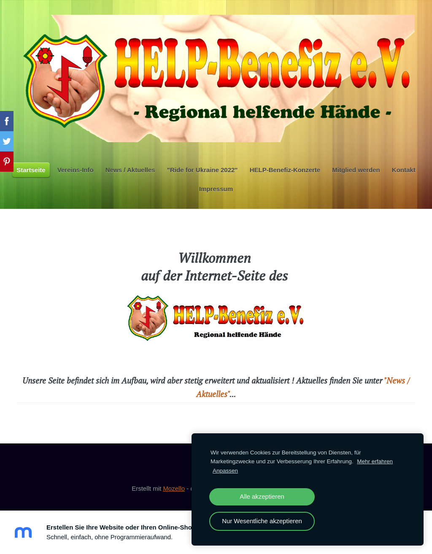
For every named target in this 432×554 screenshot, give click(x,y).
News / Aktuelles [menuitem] (130, 169)
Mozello (174, 488)
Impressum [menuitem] (216, 188)
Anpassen (225, 471)
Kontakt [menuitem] (404, 169)
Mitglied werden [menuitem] (356, 169)
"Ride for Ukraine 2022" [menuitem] (202, 169)
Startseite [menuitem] (30, 169)
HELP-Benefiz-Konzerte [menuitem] (285, 169)
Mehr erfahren (375, 461)
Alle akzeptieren (262, 496)
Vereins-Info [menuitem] (75, 169)
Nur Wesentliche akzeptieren (262, 521)
